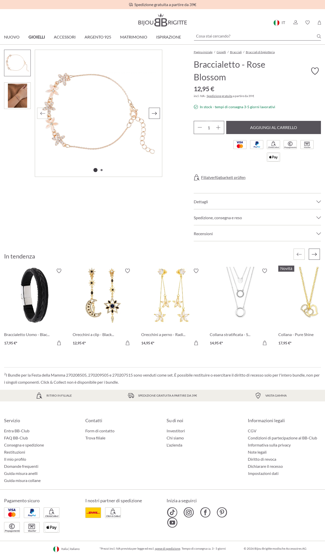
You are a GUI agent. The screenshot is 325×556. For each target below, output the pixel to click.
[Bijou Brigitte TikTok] (172, 512)
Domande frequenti (21, 466)
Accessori (65, 36)
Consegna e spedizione (24, 444)
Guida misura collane (22, 480)
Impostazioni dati (263, 473)
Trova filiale (95, 437)
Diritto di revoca (262, 459)
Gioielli (36, 36)
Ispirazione (168, 36)
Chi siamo (175, 437)
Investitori (176, 430)
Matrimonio (133, 36)
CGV (252, 430)
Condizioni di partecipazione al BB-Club (282, 437)
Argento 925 (98, 36)
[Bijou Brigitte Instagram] (188, 512)
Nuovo (12, 36)
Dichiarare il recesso (265, 466)
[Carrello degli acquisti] (319, 22)
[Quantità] (209, 127)
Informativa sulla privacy (269, 444)
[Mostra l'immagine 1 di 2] (95, 170)
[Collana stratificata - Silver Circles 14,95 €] (240, 307)
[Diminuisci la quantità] (200, 127)
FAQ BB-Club (16, 437)
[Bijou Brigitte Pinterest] (222, 512)
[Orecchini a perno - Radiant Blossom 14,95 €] (171, 307)
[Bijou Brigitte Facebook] (205, 512)
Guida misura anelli (21, 473)
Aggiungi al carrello (273, 127)
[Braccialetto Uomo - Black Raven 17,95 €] (34, 307)
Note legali (257, 452)
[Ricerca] (319, 36)
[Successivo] (154, 113)
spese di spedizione (167, 548)
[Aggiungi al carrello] (59, 343)
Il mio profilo (15, 459)
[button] (295, 22)
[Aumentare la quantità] (218, 127)
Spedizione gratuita (219, 96)
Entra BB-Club (16, 430)
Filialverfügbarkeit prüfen (223, 177)
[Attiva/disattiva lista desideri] (315, 71)
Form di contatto (100, 430)
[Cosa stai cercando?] (257, 36)
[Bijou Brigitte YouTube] (172, 522)
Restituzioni (14, 452)
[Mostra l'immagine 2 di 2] (102, 170)
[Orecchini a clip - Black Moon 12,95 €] (103, 307)
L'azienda (174, 444)
